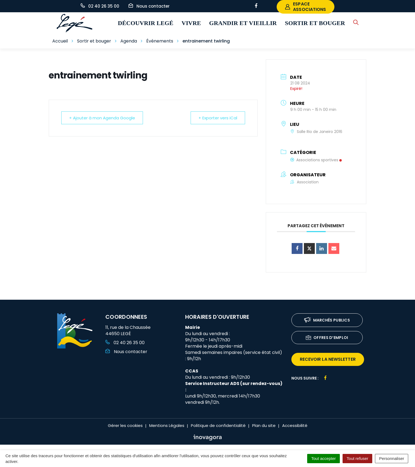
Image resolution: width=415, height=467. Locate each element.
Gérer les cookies (125, 425)
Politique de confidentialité (218, 425)
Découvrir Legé (145, 23)
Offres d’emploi (327, 338)
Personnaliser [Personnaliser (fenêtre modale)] (391, 458)
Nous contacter (126, 351)
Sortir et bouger (315, 23)
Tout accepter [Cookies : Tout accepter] (323, 458)
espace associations (305, 7)
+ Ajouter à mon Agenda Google (102, 118)
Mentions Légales (166, 425)
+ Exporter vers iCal (218, 118)
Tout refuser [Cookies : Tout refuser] (357, 458)
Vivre (191, 23)
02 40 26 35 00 (125, 342)
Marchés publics (327, 320)
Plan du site (264, 425)
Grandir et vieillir (243, 23)
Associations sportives (316, 160)
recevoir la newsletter (328, 359)
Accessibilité (294, 425)
